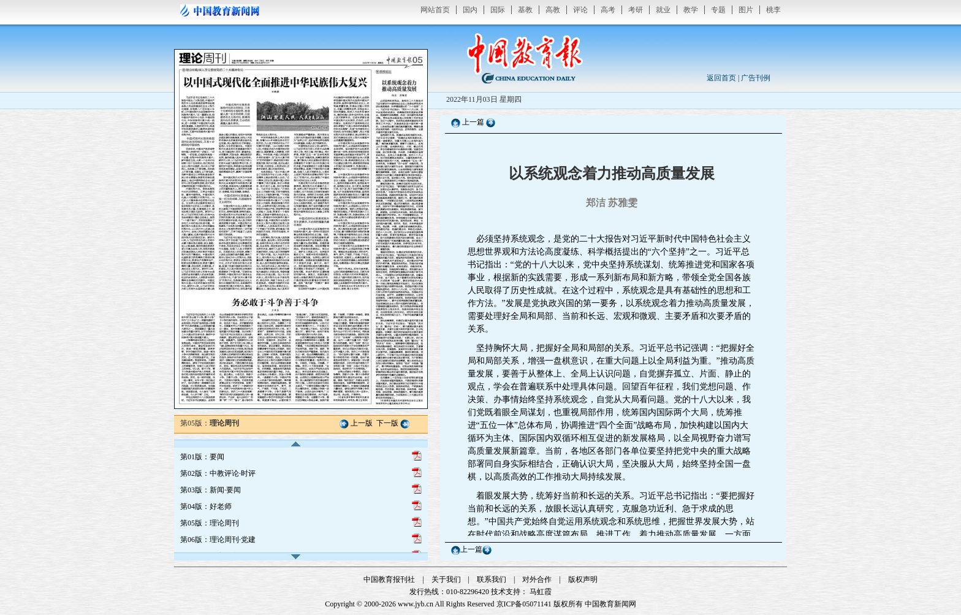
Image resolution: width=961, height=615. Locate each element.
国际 (497, 10)
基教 (525, 10)
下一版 (387, 423)
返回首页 (721, 78)
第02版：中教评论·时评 (218, 473)
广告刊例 (755, 78)
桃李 (773, 10)
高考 (608, 10)
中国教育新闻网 (610, 604)
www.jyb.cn (415, 604)
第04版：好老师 (206, 506)
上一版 (362, 423)
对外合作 (537, 579)
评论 (580, 10)
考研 (635, 10)
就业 (663, 10)
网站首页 (435, 10)
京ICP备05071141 (524, 604)
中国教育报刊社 (389, 579)
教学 (690, 10)
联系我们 (491, 579)
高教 (552, 10)
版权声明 (583, 579)
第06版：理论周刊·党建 (218, 539)
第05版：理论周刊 (209, 523)
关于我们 (446, 579)
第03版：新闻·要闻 (210, 490)
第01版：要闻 (202, 457)
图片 (746, 10)
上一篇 (473, 122)
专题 (718, 10)
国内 (470, 10)
